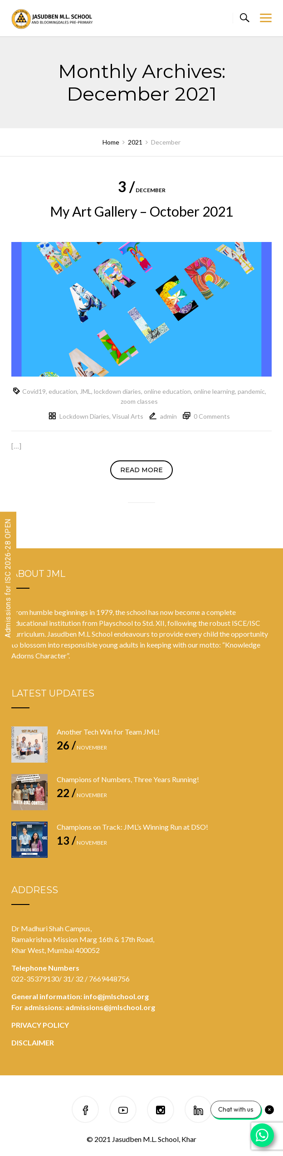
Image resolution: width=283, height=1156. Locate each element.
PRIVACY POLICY (40, 1025)
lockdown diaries (117, 391)
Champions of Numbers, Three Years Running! (128, 779)
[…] (16, 445)
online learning (214, 391)
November (82, 747)
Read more (141, 470)
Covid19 (34, 391)
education (63, 391)
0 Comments (212, 416)
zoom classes (139, 401)
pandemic (251, 391)
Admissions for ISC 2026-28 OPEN (8, 578)
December (142, 190)
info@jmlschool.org (116, 996)
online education (167, 391)
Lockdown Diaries (84, 416)
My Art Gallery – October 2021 (141, 211)
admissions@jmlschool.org (110, 1007)
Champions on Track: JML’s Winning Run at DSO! (132, 826)
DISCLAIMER (32, 1042)
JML (85, 391)
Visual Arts (127, 416)
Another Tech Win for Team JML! (108, 731)
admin (168, 416)
